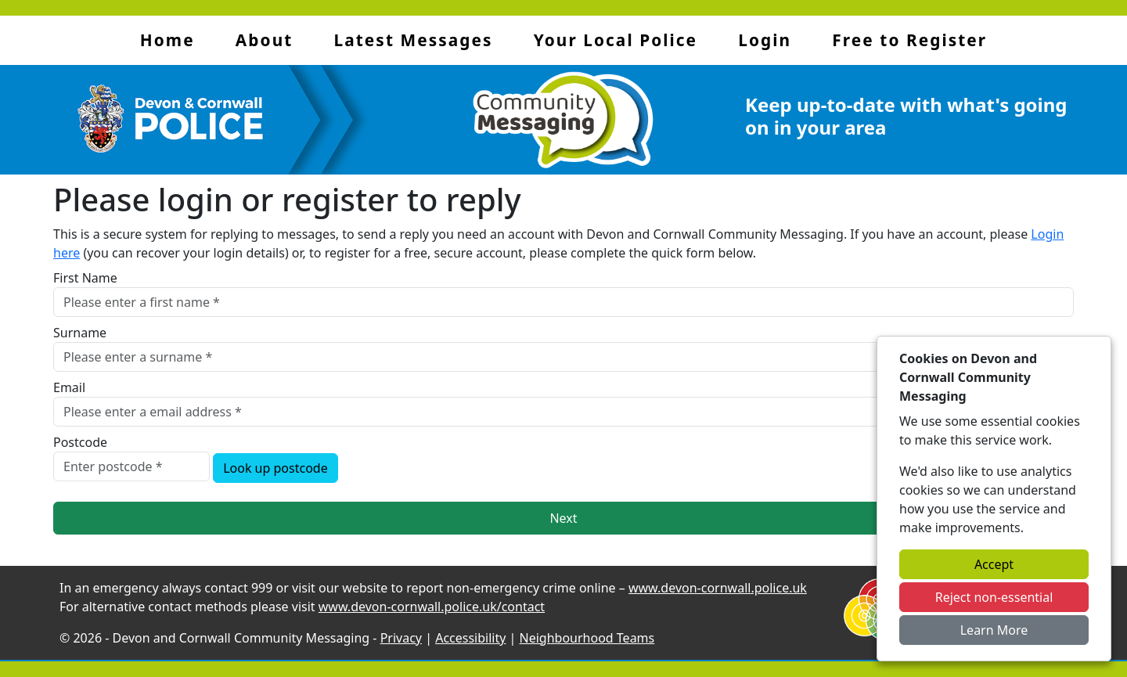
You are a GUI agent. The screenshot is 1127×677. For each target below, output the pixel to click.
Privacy (401, 637)
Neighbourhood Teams (587, 637)
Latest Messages (413, 40)
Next (563, 518)
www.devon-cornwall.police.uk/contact (432, 606)
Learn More (994, 630)
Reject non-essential (994, 597)
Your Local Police (615, 40)
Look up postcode (275, 468)
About (264, 40)
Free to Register (909, 40)
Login (764, 40)
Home (167, 40)
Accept (994, 564)
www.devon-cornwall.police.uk (717, 587)
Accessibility (470, 637)
